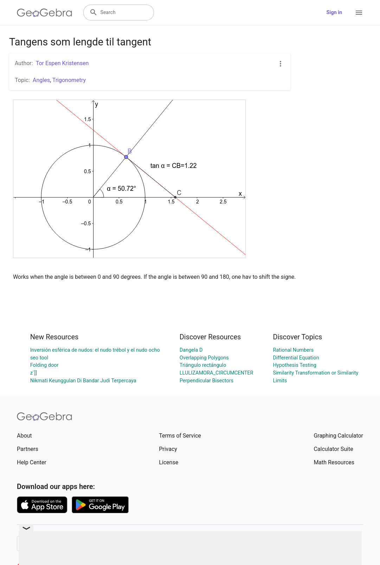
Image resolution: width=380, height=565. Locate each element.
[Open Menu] (359, 12)
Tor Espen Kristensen (62, 63)
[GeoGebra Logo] (44, 12)
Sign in (334, 12)
